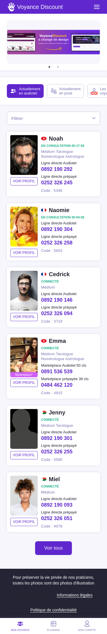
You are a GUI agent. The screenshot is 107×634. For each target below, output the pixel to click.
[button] (49, 67)
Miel (54, 479)
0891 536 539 (56, 371)
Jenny (57, 412)
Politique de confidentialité (53, 610)
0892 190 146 (56, 300)
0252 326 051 (56, 518)
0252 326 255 (56, 452)
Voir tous (53, 548)
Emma (57, 341)
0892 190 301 (56, 438)
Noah (56, 138)
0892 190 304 (56, 229)
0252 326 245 (56, 182)
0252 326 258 (56, 243)
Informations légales (74, 595)
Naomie (59, 210)
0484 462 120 (56, 385)
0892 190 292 (56, 169)
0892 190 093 (56, 505)
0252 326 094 (56, 313)
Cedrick (59, 274)
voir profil (24, 181)
